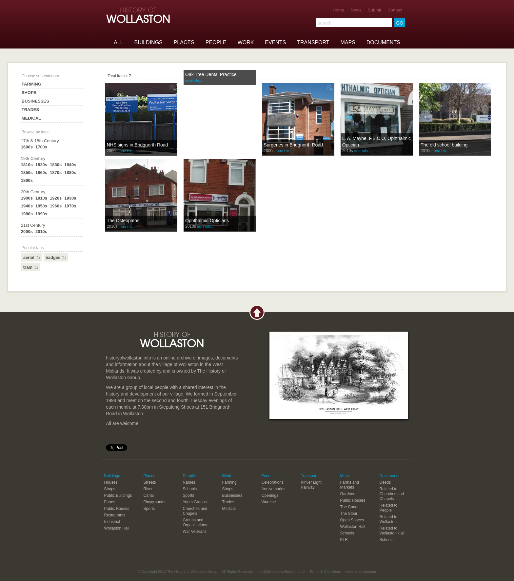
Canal (149, 495)
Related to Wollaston (388, 519)
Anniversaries (274, 489)
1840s (70, 164)
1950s (41, 205)
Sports (149, 508)
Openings (270, 495)
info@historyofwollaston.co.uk (282, 571)
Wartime (269, 502)
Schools (190, 489)
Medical (31, 118)
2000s (27, 231)
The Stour (349, 513)
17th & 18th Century (40, 140)
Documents (383, 42)
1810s (27, 164)
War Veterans (195, 531)
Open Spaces (352, 520)
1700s (41, 147)
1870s (56, 172)
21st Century (33, 225)
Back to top (257, 312)
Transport (313, 42)
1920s (56, 198)
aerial (31, 257)
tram (30, 267)
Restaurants (115, 515)
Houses (111, 482)
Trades (30, 109)
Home (338, 10)
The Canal (349, 507)
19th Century (33, 158)
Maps (347, 42)
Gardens (347, 494)
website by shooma (360, 571)
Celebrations (273, 482)
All (118, 42)
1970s (70, 205)
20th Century (33, 191)
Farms (109, 502)
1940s (27, 205)
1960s (56, 205)
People (216, 42)
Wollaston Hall (116, 528)
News (356, 10)
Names (189, 482)
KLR (344, 539)
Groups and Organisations (195, 522)
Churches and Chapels (195, 511)
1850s (27, 172)
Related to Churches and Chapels (391, 494)
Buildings (148, 42)
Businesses (35, 101)
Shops (29, 92)
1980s (27, 213)
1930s (70, 198)
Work (246, 42)
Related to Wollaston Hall (391, 530)
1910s (41, 198)
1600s (27, 147)
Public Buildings (118, 495)
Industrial (112, 521)
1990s (41, 213)
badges (56, 257)
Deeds (385, 482)
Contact (394, 10)
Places (184, 42)
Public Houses (116, 508)
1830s (56, 164)
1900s (27, 198)
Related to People (388, 508)
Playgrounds (155, 502)
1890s (27, 180)
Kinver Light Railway (311, 485)
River (148, 489)
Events (275, 42)
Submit (374, 10)
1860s (41, 172)
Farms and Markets (349, 485)
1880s (70, 172)
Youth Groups (195, 502)
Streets (150, 482)
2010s (41, 231)
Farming (31, 84)
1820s (41, 164)
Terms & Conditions (325, 571)
